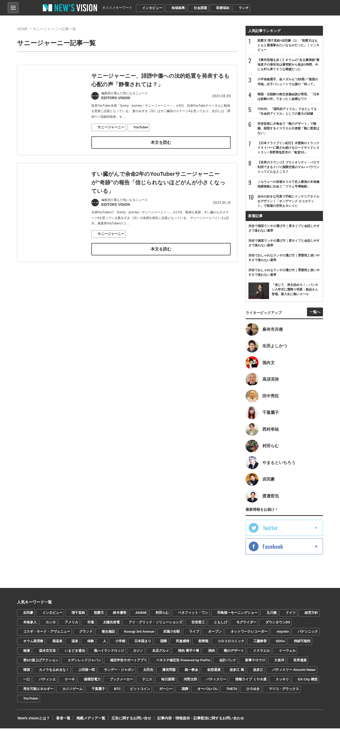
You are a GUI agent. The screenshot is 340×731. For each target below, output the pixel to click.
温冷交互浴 (47, 653)
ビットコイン (140, 691)
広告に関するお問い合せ (129, 721)
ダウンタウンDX (277, 625)
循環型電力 (92, 682)
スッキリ (282, 682)
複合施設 (108, 634)
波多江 (258, 672)
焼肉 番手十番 (188, 653)
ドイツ (291, 615)
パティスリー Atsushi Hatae (293, 672)
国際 (163, 644)
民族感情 (182, 644)
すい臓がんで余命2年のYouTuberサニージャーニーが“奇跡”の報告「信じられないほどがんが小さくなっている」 (158, 183)
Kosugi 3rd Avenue (139, 634)
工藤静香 (260, 644)
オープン (215, 634)
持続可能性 (302, 644)
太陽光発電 (111, 625)
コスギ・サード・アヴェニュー (46, 634)
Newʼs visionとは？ (33, 721)
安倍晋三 (198, 625)
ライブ (194, 634)
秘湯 (26, 653)
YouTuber (141, 127)
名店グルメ (160, 653)
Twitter (270, 530)
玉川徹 (271, 615)
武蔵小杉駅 (171, 634)
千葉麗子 (98, 691)
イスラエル (261, 653)
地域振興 (178, 8)
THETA (231, 691)
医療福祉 (223, 8)
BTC (117, 691)
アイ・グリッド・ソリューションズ (155, 625)
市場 (90, 625)
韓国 (26, 672)
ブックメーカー (121, 682)
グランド (86, 634)
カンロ (51, 625)
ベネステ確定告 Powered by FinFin (183, 663)
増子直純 (78, 615)
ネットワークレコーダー (249, 634)
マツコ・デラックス (284, 691)
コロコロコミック (230, 644)
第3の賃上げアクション (41, 663)
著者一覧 (62, 721)
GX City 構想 (308, 682)
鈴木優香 (119, 615)
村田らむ (162, 615)
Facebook (273, 549)
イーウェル (287, 653)
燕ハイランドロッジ (109, 653)
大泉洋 (279, 663)
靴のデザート (234, 653)
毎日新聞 (168, 682)
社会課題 (200, 8)
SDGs (280, 644)
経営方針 (311, 615)
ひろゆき (253, 691)
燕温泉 (57, 644)
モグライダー (246, 625)
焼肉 (211, 653)
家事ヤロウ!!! (255, 663)
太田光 (148, 672)
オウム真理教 (33, 644)
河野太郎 (190, 682)
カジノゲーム (72, 691)
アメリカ (71, 625)
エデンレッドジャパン (84, 663)
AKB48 (141, 615)
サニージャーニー (111, 127)
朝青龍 (203, 644)
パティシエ (47, 682)
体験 (90, 644)
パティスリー (216, 682)
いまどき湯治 (75, 653)
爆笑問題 (169, 672)
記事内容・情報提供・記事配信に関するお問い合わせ (197, 721)
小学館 (120, 644)
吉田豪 (28, 615)
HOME (22, 29)
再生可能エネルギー (38, 691)
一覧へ (315, 313)
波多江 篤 (237, 672)
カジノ (138, 653)
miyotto (283, 634)
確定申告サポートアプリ (128, 663)
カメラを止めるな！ (54, 672)
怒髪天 (99, 615)
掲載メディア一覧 (89, 721)
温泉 (74, 644)
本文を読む (161, 142)
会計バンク (227, 663)
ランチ (244, 8)
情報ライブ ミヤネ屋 (250, 682)
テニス (147, 682)
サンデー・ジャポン (119, 672)
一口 (26, 682)
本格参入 (30, 625)
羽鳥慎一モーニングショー (237, 615)
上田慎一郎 (86, 672)
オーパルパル (207, 691)
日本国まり (142, 644)
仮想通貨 (214, 672)
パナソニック (308, 634)
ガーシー (166, 691)
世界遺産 (300, 663)
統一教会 (191, 672)
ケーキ (70, 682)
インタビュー (152, 8)
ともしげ (220, 625)
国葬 (185, 691)
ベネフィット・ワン (193, 615)
